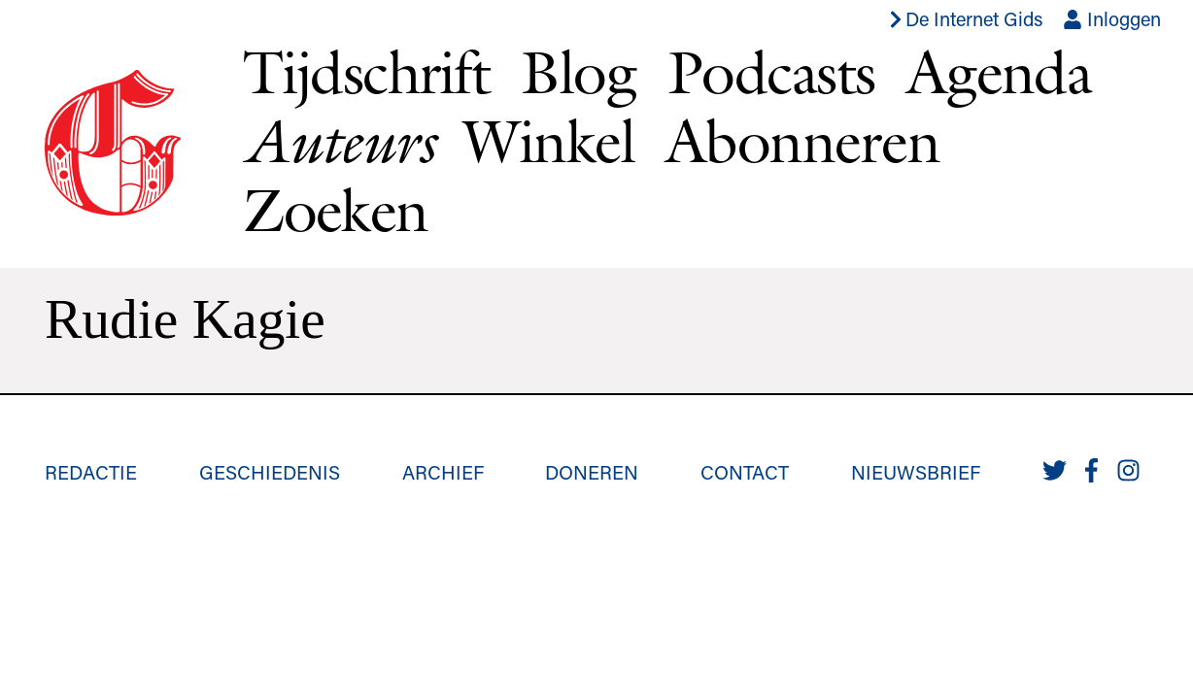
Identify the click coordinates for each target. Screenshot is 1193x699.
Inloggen (1112, 18)
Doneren (591, 471)
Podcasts (771, 71)
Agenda (999, 71)
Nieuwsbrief (915, 471)
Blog (578, 71)
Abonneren (802, 140)
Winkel (548, 140)
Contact (744, 471)
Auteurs (337, 141)
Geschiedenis (269, 471)
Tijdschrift (366, 71)
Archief (443, 471)
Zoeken (335, 209)
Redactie (91, 471)
